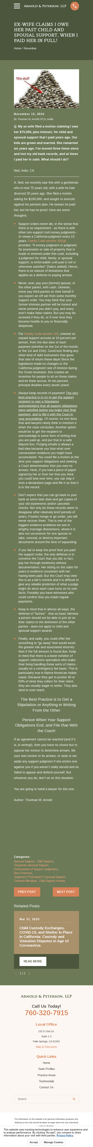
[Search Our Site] (74, 1099)
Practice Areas (46, 1075)
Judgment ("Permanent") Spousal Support (39, 877)
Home (46, 1062)
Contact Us (46, 1087)
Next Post (66, 892)
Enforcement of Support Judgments (36, 869)
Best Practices (23, 873)
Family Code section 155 (41, 334)
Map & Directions (46, 1046)
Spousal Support (24, 861)
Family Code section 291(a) (47, 241)
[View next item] (29, 973)
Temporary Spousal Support (31, 865)
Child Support (45, 861)
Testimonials (46, 1081)
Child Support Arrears (52, 880)
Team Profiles (46, 1068)
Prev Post (27, 892)
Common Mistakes (25, 880)
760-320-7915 (46, 1013)
